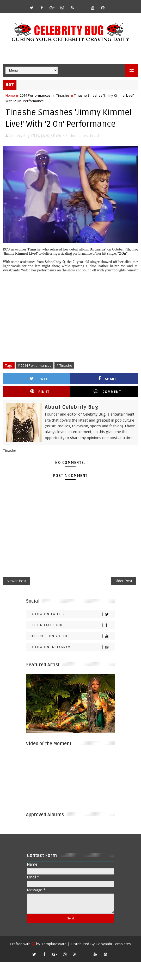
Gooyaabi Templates (113, 943)
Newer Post (17, 580)
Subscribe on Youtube (71, 636)
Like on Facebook (71, 625)
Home (10, 95)
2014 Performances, (73, 135)
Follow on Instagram (71, 647)
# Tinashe (64, 365)
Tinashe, (96, 135)
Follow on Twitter (71, 614)
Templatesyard (53, 943)
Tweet (39, 378)
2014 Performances (35, 95)
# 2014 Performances (34, 365)
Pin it (40, 391)
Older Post (123, 580)
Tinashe (62, 95)
